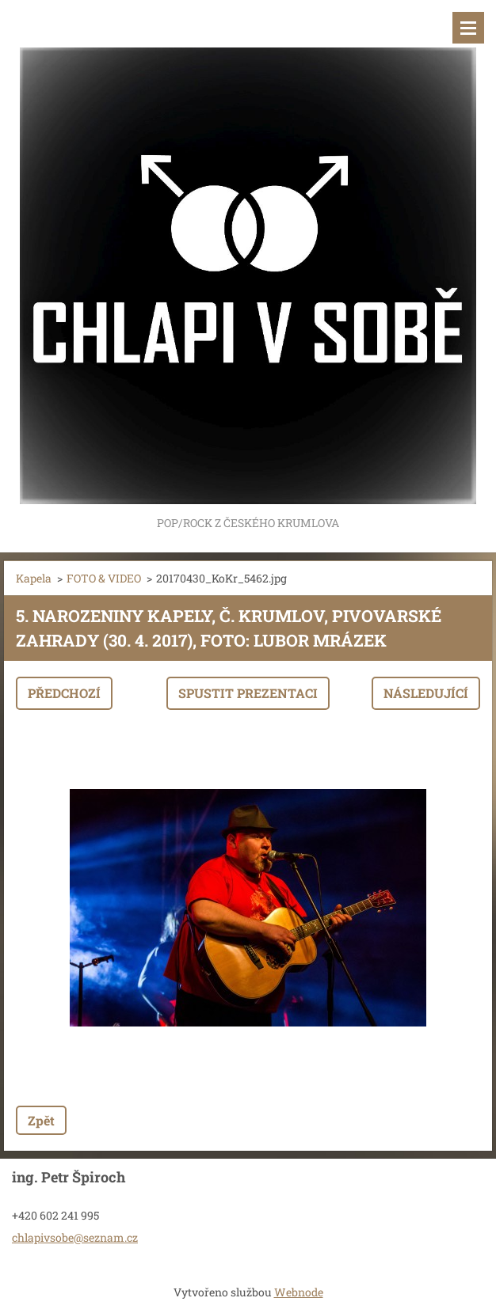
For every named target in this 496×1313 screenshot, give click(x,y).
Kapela (34, 578)
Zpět (41, 1120)
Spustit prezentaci (248, 693)
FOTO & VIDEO (104, 578)
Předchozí (64, 693)
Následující (425, 693)
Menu (468, 28)
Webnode (298, 1292)
